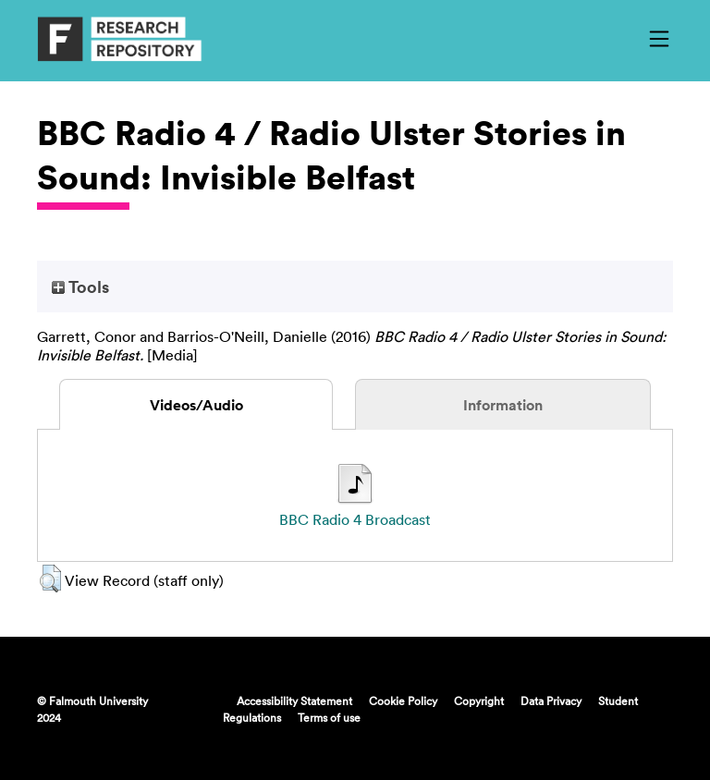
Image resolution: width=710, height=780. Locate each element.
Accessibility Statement (294, 700)
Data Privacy (550, 700)
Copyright (479, 700)
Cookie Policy (403, 700)
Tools (80, 286)
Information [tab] (503, 405)
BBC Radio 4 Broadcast (355, 519)
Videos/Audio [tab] (196, 405)
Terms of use (329, 717)
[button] (50, 578)
